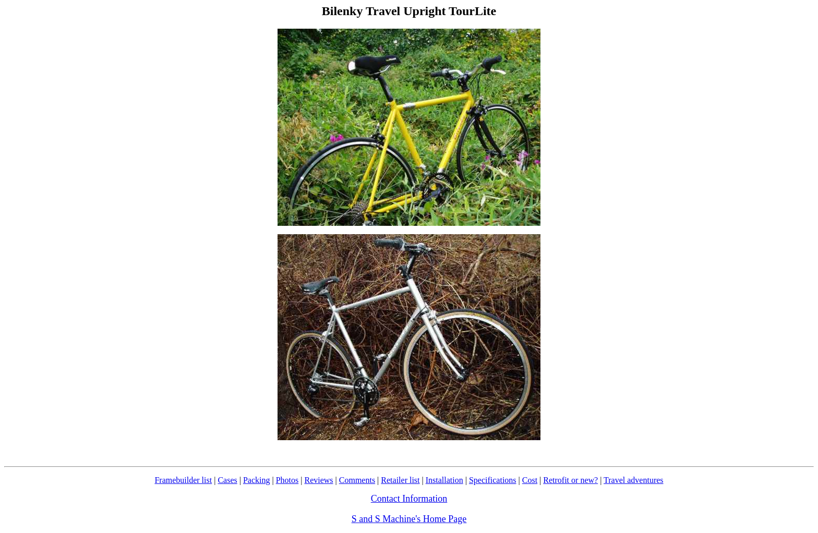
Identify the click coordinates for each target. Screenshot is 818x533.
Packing (256, 480)
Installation (444, 480)
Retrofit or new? (570, 480)
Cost (529, 480)
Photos (287, 480)
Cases (227, 480)
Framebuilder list (183, 480)
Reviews (318, 480)
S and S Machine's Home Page (409, 519)
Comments (357, 480)
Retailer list (400, 480)
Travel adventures (634, 480)
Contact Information (409, 498)
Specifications (492, 480)
